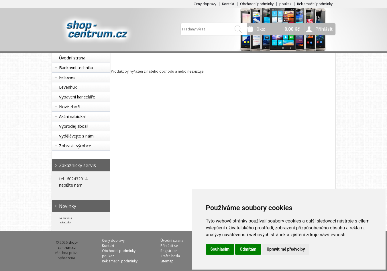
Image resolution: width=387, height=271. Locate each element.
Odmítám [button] (248, 249)
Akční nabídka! (72, 116)
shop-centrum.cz (68, 245)
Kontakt (228, 3)
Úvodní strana (72, 58)
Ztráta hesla (170, 255)
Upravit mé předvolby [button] (286, 249)
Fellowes (67, 77)
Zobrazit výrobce (75, 145)
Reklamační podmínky (315, 3)
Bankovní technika (76, 67)
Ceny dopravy (205, 3)
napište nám (70, 185)
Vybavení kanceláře (77, 97)
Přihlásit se (169, 245)
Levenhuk (68, 87)
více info (65, 222)
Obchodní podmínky (257, 3)
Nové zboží (69, 106)
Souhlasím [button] (220, 249)
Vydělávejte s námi (77, 136)
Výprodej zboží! (73, 126)
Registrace (168, 250)
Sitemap (167, 261)
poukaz (285, 3)
